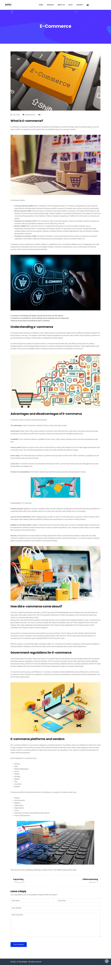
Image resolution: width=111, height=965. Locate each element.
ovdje (74, 870)
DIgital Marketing (30, 114)
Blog (71, 5)
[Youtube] (105, 5)
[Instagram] (103, 5)
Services (50, 5)
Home (41, 5)
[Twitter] (100, 5)
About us (61, 5)
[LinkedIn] (108, 5)
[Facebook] (98, 5)
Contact (79, 5)
